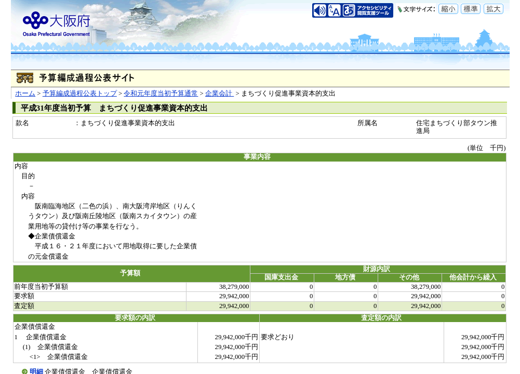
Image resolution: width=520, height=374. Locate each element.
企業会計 (219, 93)
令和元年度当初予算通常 (161, 93)
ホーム (25, 93)
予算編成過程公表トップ (80, 93)
